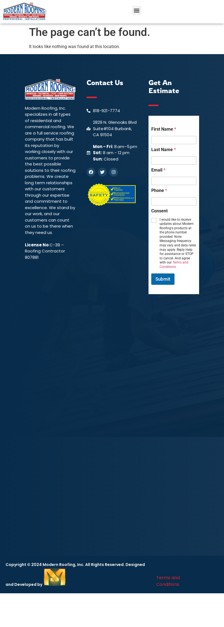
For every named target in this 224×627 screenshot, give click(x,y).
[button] (136, 10)
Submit (162, 279)
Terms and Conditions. (174, 264)
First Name (163, 129)
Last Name (163, 149)
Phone (159, 190)
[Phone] (173, 201)
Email (158, 170)
